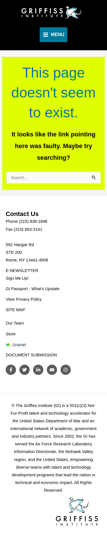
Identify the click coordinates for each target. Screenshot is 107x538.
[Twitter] (24, 370)
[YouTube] (52, 370)
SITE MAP (15, 310)
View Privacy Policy (24, 299)
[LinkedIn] (38, 370)
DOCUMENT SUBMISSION (31, 355)
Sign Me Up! (17, 278)
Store (11, 334)
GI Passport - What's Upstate (32, 288)
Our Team (15, 323)
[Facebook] (11, 370)
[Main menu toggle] (54, 34)
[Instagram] (65, 370)
